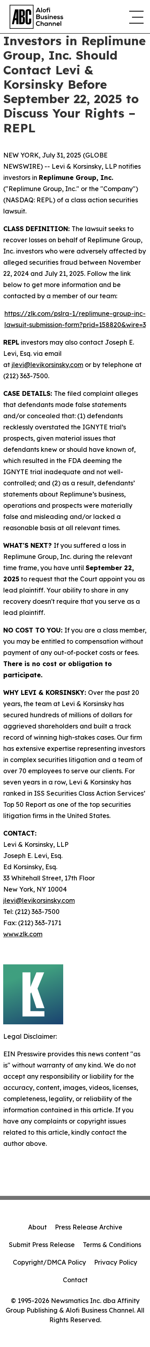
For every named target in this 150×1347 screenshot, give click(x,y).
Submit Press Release (42, 1245)
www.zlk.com (22, 934)
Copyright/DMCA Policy (49, 1262)
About (37, 1227)
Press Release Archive (88, 1227)
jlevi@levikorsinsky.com (47, 365)
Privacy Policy (115, 1262)
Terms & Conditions (112, 1245)
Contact (75, 1280)
